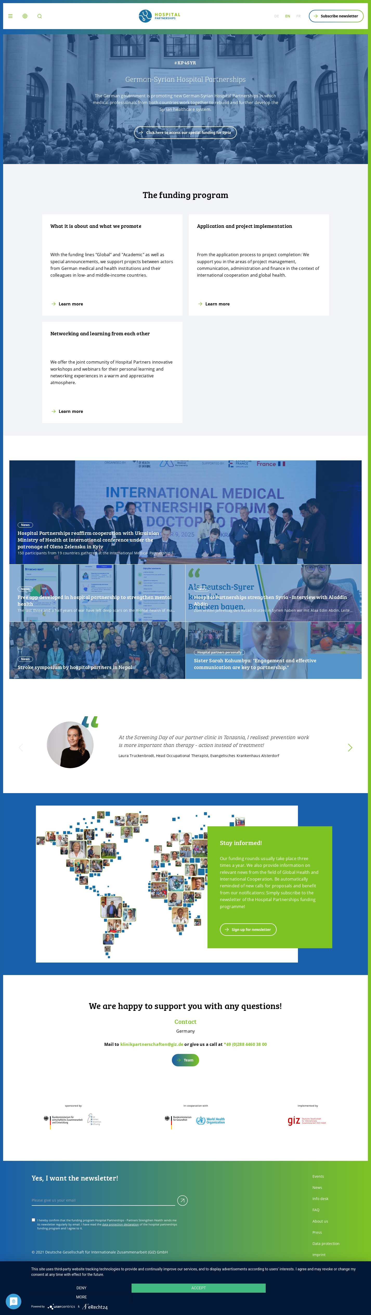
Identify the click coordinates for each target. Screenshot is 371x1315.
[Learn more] (112, 265)
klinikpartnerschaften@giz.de (152, 1044)
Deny (81, 1297)
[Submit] (182, 1200)
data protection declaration (120, 1224)
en (287, 15)
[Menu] (11, 16)
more (315, 1297)
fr (298, 15)
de (276, 15)
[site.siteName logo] (159, 16)
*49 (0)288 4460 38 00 (245, 1044)
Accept (198, 1297)
